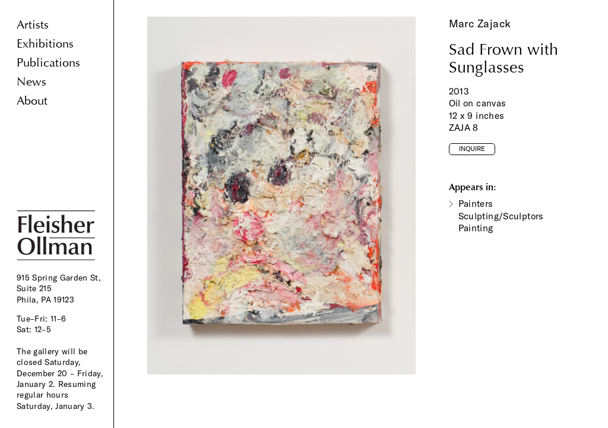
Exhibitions (45, 43)
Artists (33, 24)
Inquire (472, 148)
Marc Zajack (480, 23)
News (31, 81)
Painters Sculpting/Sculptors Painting (501, 216)
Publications (48, 62)
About (32, 100)
